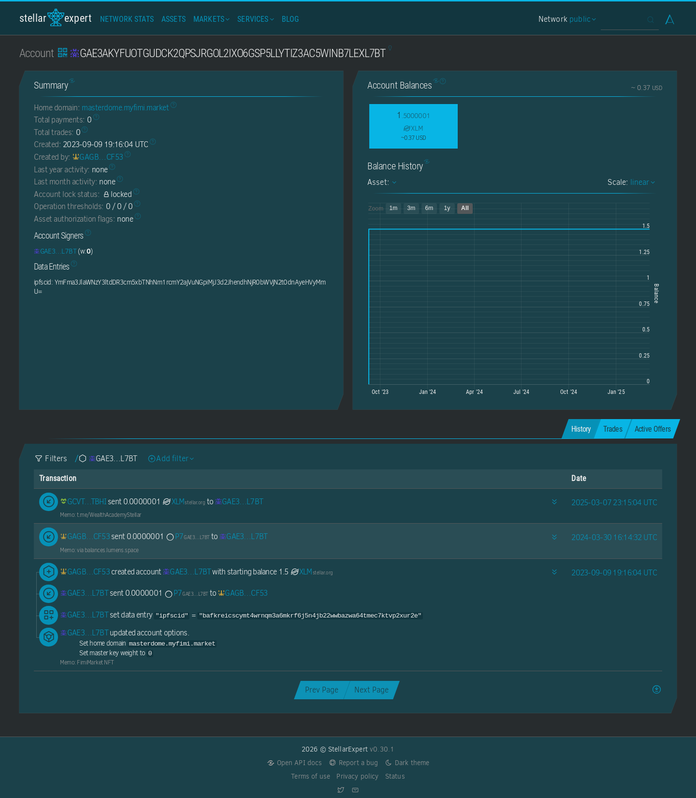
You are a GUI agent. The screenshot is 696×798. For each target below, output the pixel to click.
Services (254, 19)
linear (641, 182)
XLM (183, 502)
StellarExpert (55, 17)
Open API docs (294, 763)
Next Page (371, 690)
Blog (290, 19)
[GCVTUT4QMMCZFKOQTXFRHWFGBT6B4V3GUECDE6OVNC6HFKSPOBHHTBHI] (83, 502)
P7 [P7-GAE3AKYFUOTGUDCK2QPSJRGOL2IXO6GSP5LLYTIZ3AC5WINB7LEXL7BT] (187, 536)
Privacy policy (357, 776)
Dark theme (407, 763)
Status (395, 776)
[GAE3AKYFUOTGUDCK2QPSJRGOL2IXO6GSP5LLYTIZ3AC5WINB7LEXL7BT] (55, 251)
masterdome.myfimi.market (125, 108)
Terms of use (310, 776)
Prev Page (321, 690)
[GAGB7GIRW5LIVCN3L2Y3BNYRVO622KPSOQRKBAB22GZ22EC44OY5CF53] (97, 157)
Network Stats (127, 19)
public (581, 19)
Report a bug (353, 763)
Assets (173, 19)
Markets (210, 19)
